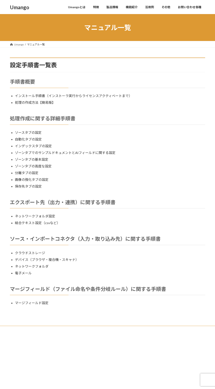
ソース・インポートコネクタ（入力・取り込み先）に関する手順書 (85, 239)
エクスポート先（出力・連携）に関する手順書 (62, 202)
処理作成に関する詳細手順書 (42, 118)
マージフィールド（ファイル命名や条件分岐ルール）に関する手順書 (88, 289)
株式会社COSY (22, 338)
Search (195, 339)
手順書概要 (22, 82)
